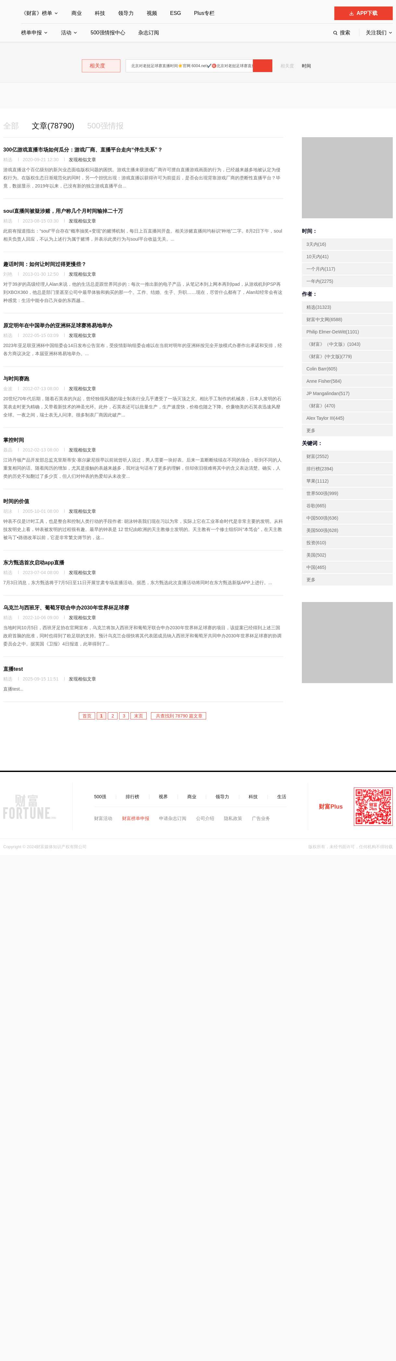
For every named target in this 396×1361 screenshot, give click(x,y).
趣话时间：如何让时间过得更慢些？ (44, 264)
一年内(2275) (319, 281)
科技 (100, 13)
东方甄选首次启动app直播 (33, 562)
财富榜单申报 (135, 818)
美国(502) (316, 555)
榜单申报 (31, 32)
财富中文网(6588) (324, 319)
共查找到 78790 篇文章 (179, 715)
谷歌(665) (316, 505)
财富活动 (103, 818)
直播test (13, 669)
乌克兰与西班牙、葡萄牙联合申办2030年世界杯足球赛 (66, 607)
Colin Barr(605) (321, 368)
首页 (87, 715)
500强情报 (105, 125)
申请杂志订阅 (172, 818)
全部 (11, 125)
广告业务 (261, 818)
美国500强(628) (322, 530)
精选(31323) (318, 307)
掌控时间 (13, 440)
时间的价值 (16, 501)
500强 (100, 796)
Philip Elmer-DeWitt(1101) (332, 331)
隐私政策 (233, 818)
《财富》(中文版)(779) (329, 356)
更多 (311, 430)
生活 (281, 796)
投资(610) (316, 542)
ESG (175, 13)
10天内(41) (317, 256)
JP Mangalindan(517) (328, 393)
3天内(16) (316, 244)
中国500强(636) (322, 518)
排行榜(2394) (319, 468)
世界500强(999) (322, 493)
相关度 (287, 65)
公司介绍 (205, 818)
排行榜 (132, 796)
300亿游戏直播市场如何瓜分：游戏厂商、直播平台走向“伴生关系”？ (83, 149)
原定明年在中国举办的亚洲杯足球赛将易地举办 (57, 325)
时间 (306, 65)
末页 (138, 715)
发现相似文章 (82, 159)
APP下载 (364, 13)
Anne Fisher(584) (323, 381)
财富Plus (331, 806)
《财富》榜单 (36, 13)
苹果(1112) (317, 481)
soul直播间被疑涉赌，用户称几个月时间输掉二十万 (63, 211)
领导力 (126, 13)
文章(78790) (53, 125)
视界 (163, 796)
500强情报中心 (108, 32)
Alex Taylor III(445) (325, 418)
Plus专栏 (204, 13)
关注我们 (376, 32)
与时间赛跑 (16, 378)
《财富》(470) (320, 405)
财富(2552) (317, 456)
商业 (76, 13)
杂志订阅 (148, 32)
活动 (66, 32)
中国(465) (316, 567)
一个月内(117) (320, 268)
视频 (152, 13)
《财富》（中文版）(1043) (333, 344)
